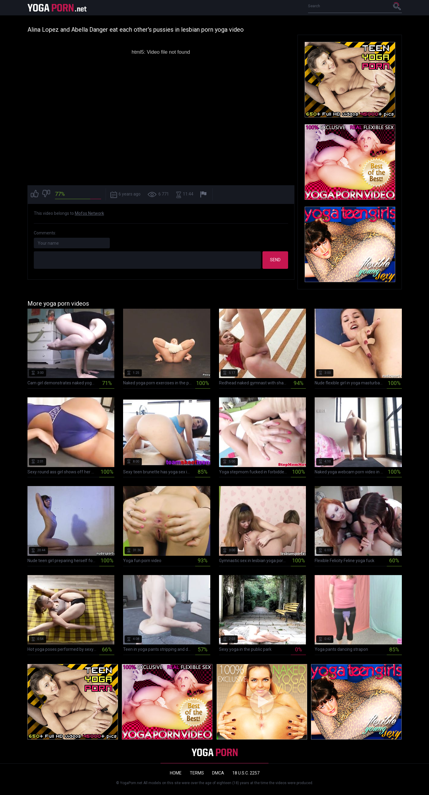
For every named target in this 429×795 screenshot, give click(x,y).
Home (176, 773)
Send (275, 259)
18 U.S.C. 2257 (245, 773)
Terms (197, 773)
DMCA (218, 773)
